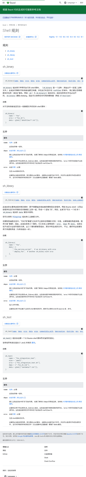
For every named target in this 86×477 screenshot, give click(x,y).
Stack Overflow (49, 461)
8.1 (82, 37)
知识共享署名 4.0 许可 (37, 434)
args (38, 81)
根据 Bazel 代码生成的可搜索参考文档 (22, 9)
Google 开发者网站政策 (25, 436)
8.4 (71, 37)
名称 (10, 143)
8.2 (78, 37)
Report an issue (12, 37)
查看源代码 (31, 37)
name (16, 81)
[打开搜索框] (60, 2)
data (32, 81)
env (78, 81)
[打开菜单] (3, 2)
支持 (45, 450)
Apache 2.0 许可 (72, 434)
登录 (81, 3)
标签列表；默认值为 (17, 151)
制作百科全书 (22, 25)
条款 (4, 470)
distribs (72, 81)
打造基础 (6, 17)
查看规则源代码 (11, 73)
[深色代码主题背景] (82, 78)
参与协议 (42, 17)
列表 (14, 167)
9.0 (60, 37)
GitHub (5, 454)
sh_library (11, 55)
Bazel (4, 25)
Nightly (52, 37)
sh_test (10, 59)
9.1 (57, 37)
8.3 (75, 37)
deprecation (62, 81)
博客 (4, 450)
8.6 (64, 37)
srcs (27, 81)
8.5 (68, 37)
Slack (46, 458)
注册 (51, 17)
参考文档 (12, 25)
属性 (33, 343)
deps (22, 81)
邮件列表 (31, 17)
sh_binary (11, 51)
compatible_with (48, 81)
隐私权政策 (12, 470)
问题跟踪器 (48, 454)
